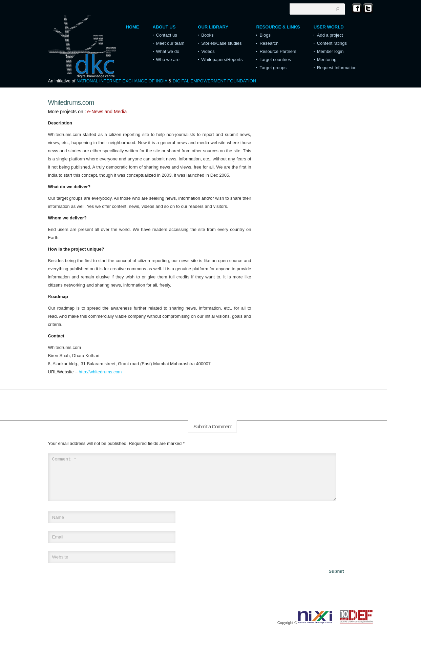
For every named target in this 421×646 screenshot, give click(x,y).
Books (207, 35)
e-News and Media (107, 111)
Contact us (166, 35)
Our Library (213, 27)
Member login (330, 51)
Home (132, 27)
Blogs (265, 35)
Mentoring (327, 59)
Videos (208, 51)
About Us (164, 27)
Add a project (330, 35)
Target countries (275, 59)
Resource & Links (278, 27)
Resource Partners (277, 51)
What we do (168, 51)
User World (329, 27)
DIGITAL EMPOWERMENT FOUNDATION (214, 80)
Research (268, 43)
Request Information (337, 67)
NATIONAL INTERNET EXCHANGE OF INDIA (122, 80)
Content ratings (332, 43)
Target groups (273, 67)
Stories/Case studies (221, 43)
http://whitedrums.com (100, 371)
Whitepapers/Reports (222, 59)
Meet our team (170, 43)
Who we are (168, 59)
